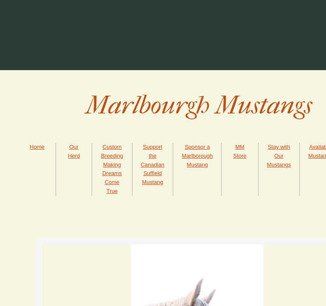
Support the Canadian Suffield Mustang (153, 164)
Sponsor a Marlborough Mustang (197, 156)
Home (37, 147)
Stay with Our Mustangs (279, 156)
